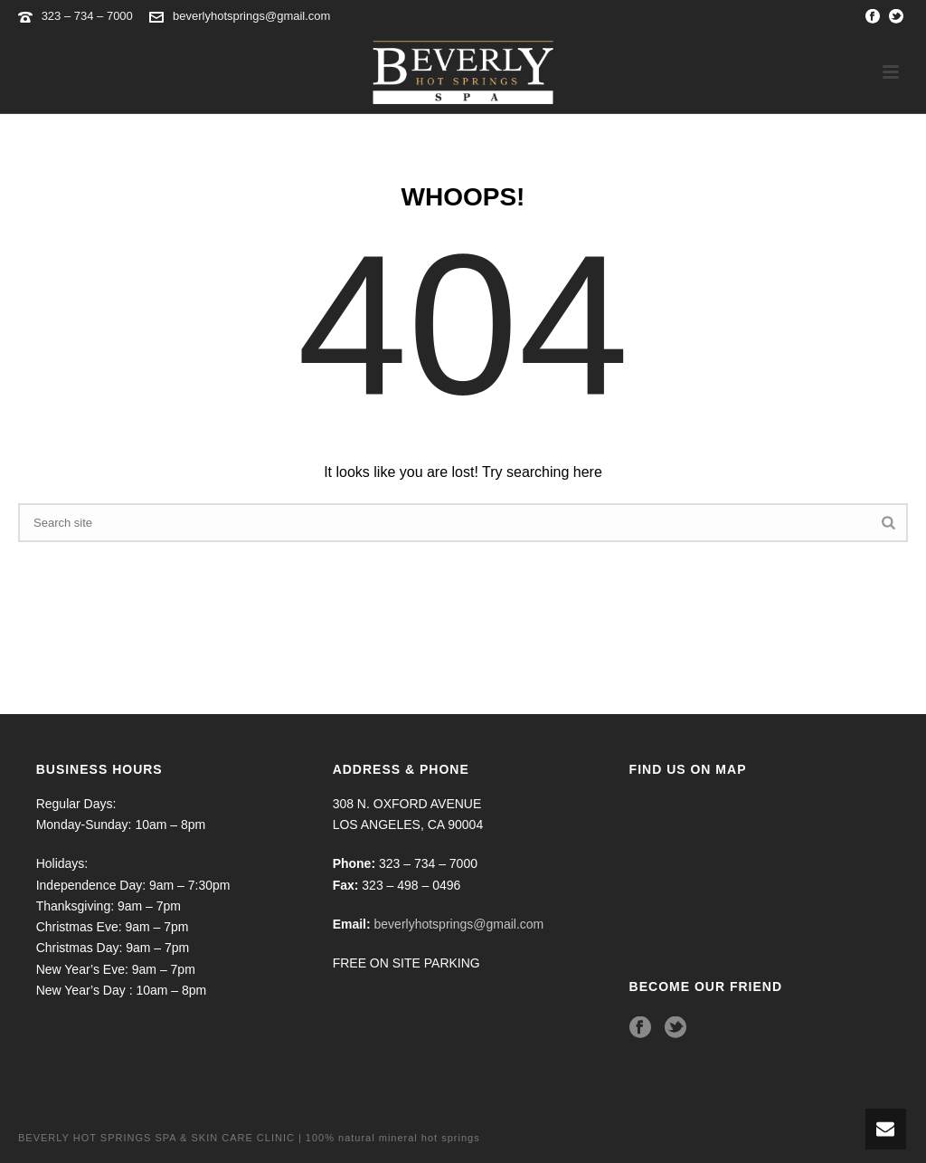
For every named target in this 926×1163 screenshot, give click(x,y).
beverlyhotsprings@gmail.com (251, 16)
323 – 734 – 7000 (89, 16)
